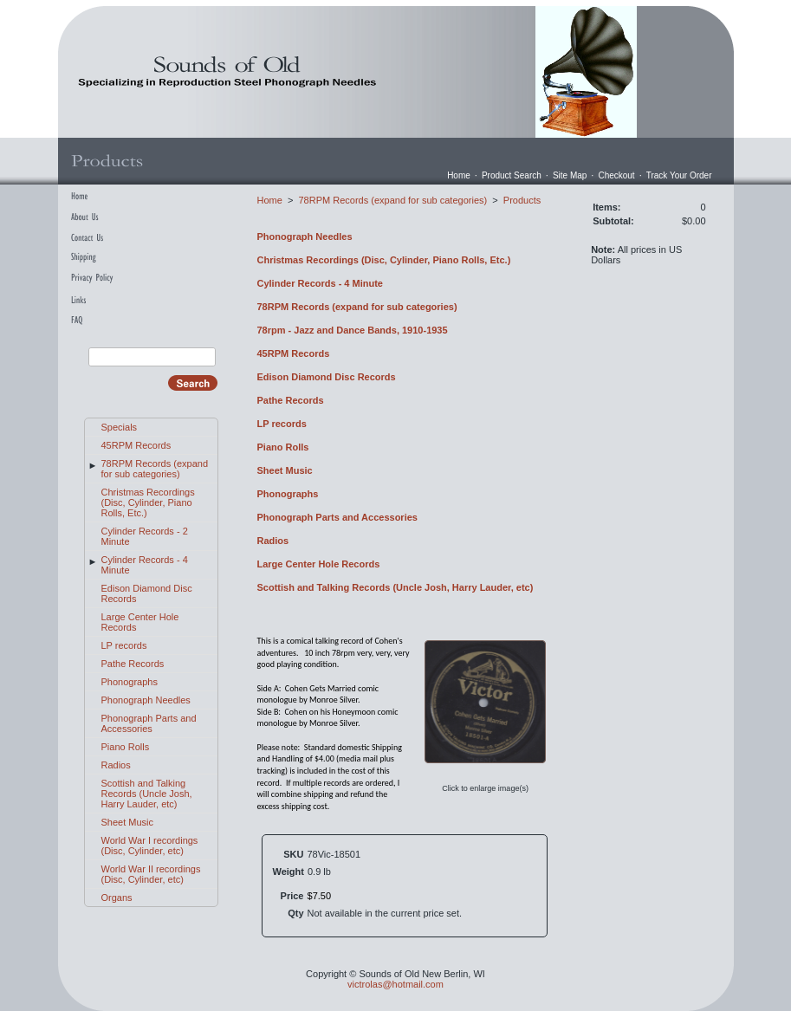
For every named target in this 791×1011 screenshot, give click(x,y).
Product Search (511, 175)
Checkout (616, 175)
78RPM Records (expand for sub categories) (155, 468)
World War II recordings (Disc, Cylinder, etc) (151, 874)
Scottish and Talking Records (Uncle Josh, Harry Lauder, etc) (146, 793)
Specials (119, 427)
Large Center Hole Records (318, 564)
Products (522, 200)
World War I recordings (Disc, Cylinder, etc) (149, 845)
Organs (117, 897)
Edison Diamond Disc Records (326, 377)
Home (458, 175)
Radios (116, 765)
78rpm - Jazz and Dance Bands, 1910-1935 (352, 330)
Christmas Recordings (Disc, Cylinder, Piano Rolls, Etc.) (148, 502)
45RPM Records (136, 445)
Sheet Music (127, 822)
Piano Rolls (125, 747)
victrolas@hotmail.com (395, 984)
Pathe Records (133, 663)
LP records (124, 645)
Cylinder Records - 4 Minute (320, 283)
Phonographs (129, 682)
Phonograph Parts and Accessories (149, 723)
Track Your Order (679, 175)
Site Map (570, 175)
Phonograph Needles (146, 700)
